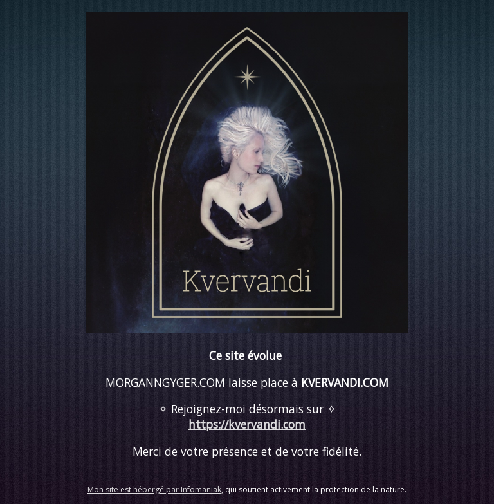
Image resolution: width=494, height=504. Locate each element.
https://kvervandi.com (247, 424)
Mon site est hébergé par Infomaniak (154, 489)
